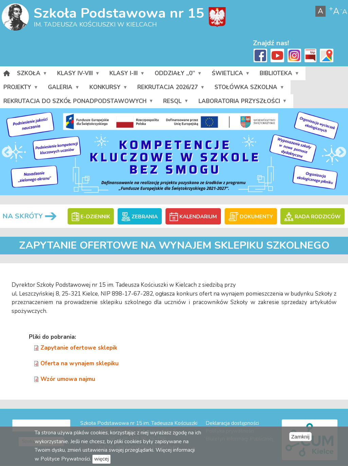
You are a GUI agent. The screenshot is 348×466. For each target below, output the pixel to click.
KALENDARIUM (193, 216)
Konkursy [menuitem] (108, 88)
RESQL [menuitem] (175, 102)
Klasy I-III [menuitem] (126, 74)
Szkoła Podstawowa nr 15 (119, 13)
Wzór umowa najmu (67, 379)
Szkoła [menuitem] (32, 74)
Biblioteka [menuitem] (279, 74)
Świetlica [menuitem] (230, 74)
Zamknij (300, 436)
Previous (7, 153)
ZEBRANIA (140, 216)
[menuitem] (7, 73)
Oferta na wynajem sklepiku (79, 363)
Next (341, 153)
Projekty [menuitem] (20, 88)
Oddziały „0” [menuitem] (178, 74)
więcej (101, 458)
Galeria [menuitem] (63, 88)
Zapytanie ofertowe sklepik (78, 348)
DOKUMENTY (251, 216)
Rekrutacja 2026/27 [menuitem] (171, 88)
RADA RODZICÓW (312, 216)
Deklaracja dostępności (232, 423)
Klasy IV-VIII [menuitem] (78, 74)
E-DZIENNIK (91, 216)
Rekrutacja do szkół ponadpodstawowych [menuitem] (78, 102)
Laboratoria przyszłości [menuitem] (242, 102)
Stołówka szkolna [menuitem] (249, 88)
